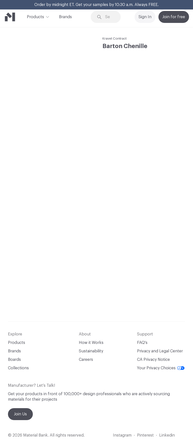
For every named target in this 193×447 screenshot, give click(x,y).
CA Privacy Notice (153, 360)
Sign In (145, 17)
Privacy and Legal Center (160, 351)
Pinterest (145, 435)
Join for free (173, 17)
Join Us (20, 414)
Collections (18, 368)
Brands (65, 17)
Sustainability (91, 351)
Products (35, 16)
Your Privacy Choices (161, 368)
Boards (14, 360)
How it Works (91, 343)
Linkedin (167, 435)
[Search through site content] (109, 17)
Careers (86, 360)
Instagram (122, 435)
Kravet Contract (114, 38)
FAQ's (142, 343)
